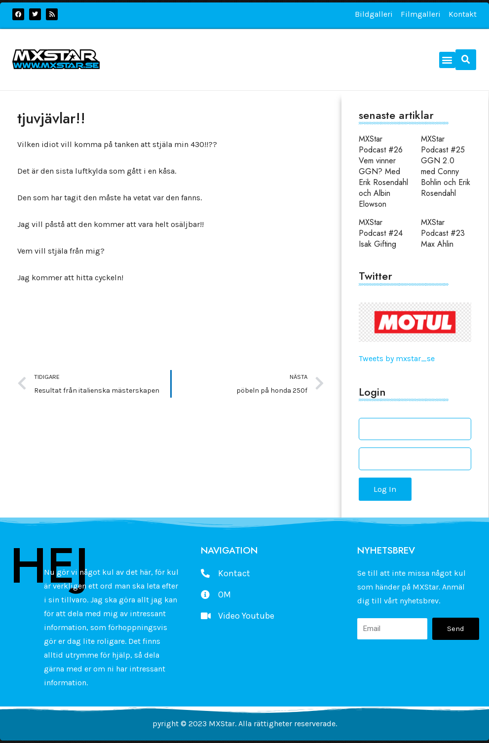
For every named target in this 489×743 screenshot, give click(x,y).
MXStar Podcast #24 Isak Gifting (381, 233)
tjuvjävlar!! (51, 118)
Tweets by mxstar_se (397, 358)
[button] (447, 60)
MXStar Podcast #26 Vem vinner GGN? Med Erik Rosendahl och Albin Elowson (383, 171)
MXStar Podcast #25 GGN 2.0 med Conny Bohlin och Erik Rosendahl (445, 166)
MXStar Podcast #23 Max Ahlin (443, 233)
